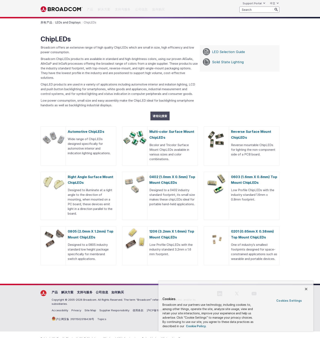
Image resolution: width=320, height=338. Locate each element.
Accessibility (60, 310)
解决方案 (67, 292)
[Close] (306, 289)
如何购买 (117, 292)
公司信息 (102, 292)
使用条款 (138, 310)
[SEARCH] (259, 9)
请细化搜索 (160, 116)
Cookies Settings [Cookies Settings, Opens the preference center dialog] (289, 300)
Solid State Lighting (223, 61)
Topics (101, 319)
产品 (55, 292)
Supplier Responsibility (114, 310)
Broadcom (61, 9)
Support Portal (254, 3)
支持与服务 (84, 292)
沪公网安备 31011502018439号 (75, 319)
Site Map (90, 310)
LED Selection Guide (224, 51)
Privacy (76, 310)
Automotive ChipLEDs (86, 132)
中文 (274, 3)
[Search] (276, 9)
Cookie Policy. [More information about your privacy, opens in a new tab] (195, 326)
